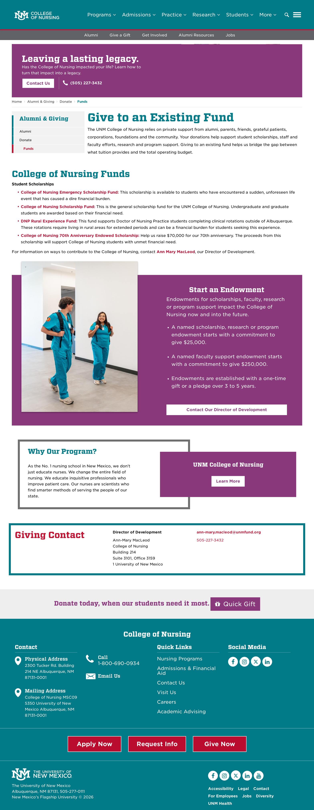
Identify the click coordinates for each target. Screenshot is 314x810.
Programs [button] (101, 15)
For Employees (223, 796)
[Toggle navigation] (297, 15)
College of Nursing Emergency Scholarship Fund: (70, 192)
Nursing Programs (179, 659)
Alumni (91, 35)
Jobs (230, 35)
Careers (166, 702)
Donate (66, 102)
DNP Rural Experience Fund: (49, 221)
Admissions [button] (139, 15)
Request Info (157, 744)
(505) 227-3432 (82, 82)
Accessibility (220, 788)
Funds (82, 102)
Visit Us (166, 692)
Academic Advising (181, 711)
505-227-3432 (210, 540)
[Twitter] (256, 661)
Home (17, 102)
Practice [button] (174, 15)
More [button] (267, 15)
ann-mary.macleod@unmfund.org (229, 532)
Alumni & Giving (40, 102)
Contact (261, 788)
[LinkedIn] (267, 662)
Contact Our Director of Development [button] (226, 409)
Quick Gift (235, 604)
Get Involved (154, 35)
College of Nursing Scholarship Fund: (58, 206)
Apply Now (94, 744)
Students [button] (239, 15)
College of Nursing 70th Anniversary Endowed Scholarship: (80, 235)
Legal (243, 788)
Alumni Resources (196, 35)
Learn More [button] (228, 481)
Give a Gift (120, 35)
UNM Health (220, 803)
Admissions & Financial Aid (186, 671)
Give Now (219, 744)
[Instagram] (244, 662)
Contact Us (38, 83)
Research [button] (206, 15)
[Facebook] (233, 662)
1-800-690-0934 (119, 663)
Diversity (265, 796)
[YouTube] (259, 776)
